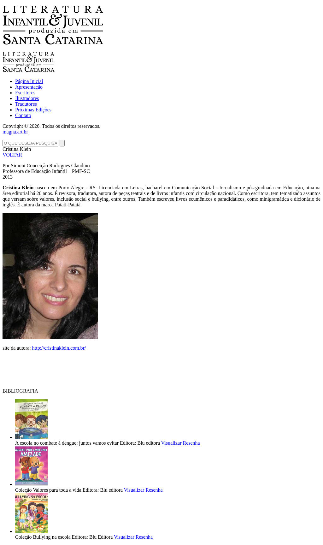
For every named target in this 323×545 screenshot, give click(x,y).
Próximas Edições (33, 109)
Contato (23, 115)
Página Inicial (29, 81)
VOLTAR (12, 154)
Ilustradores (27, 98)
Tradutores (26, 104)
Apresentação (29, 87)
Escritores (25, 92)
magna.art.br (15, 131)
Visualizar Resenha (180, 443)
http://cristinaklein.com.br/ (59, 348)
